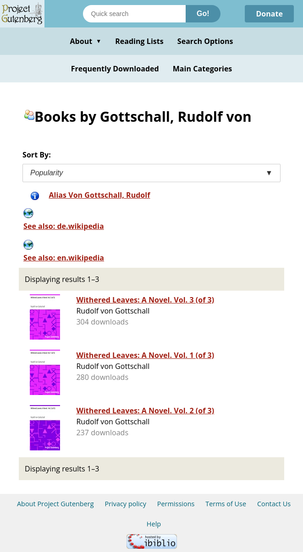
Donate (269, 14)
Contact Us (274, 503)
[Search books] (134, 13)
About (85, 41)
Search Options (205, 41)
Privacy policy (125, 503)
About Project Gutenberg (55, 503)
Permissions (176, 503)
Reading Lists (139, 41)
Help (154, 524)
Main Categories (202, 69)
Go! (203, 13)
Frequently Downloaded (115, 69)
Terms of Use (225, 503)
